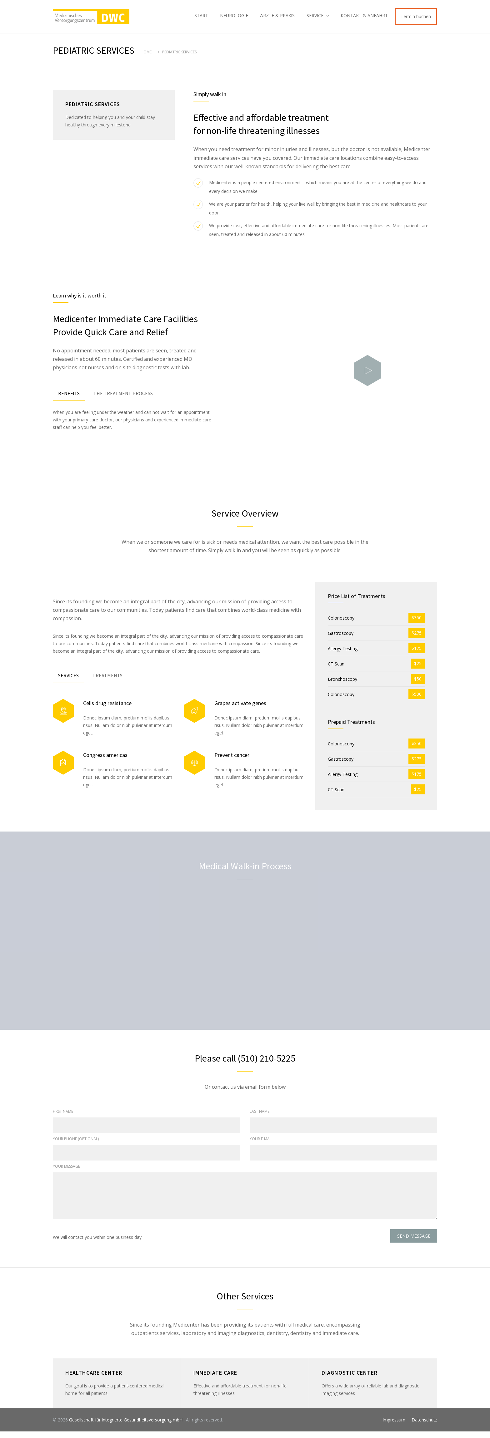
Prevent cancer (231, 761)
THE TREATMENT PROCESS (123, 400)
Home (146, 58)
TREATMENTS (107, 682)
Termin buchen (416, 19)
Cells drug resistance (107, 709)
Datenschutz (424, 1426)
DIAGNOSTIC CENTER (350, 1379)
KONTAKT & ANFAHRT (364, 19)
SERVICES (68, 682)
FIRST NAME (63, 1118)
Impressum (393, 1426)
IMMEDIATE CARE (215, 1379)
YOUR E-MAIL (261, 1145)
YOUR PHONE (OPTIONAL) (76, 1145)
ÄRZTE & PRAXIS (277, 19)
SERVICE (315, 19)
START (201, 19)
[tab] (69, 400)
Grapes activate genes (240, 709)
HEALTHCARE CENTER (93, 1379)
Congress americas (105, 761)
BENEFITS (69, 400)
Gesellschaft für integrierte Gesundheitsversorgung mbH (126, 1426)
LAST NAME (259, 1118)
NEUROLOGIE (234, 19)
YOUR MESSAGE (66, 1172)
